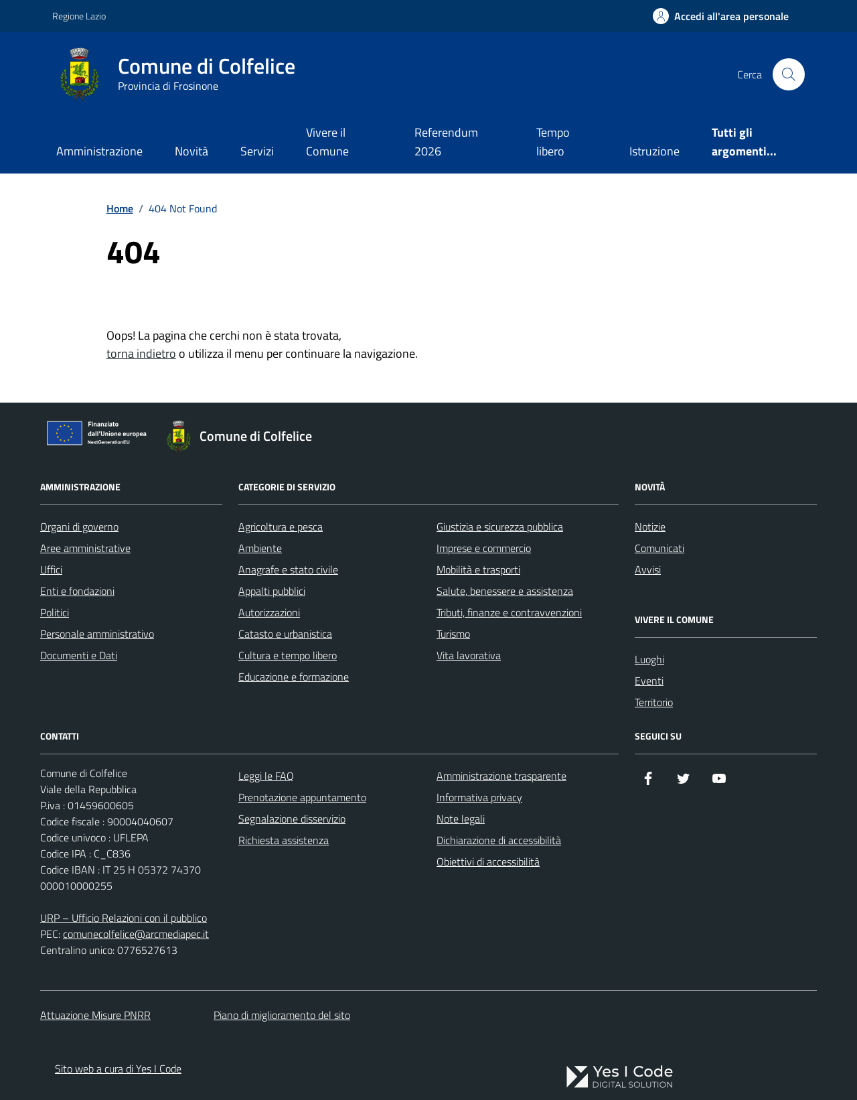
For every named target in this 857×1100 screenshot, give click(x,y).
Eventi (649, 681)
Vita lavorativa (469, 655)
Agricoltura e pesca (280, 527)
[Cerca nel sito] (789, 74)
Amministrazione (99, 151)
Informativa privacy (479, 797)
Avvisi (648, 569)
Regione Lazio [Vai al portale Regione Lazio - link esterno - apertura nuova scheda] (79, 16)
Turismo (453, 634)
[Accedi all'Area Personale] (721, 16)
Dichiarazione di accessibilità (499, 840)
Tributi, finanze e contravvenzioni (509, 612)
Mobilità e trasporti (478, 569)
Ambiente (260, 548)
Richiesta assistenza (283, 840)
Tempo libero (553, 141)
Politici (54, 612)
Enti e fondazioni (77, 591)
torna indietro (141, 353)
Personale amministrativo (97, 634)
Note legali (461, 819)
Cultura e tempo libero (287, 655)
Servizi (257, 151)
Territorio (654, 702)
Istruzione (654, 151)
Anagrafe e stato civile (288, 569)
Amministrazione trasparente (501, 776)
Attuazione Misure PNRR (95, 1015)
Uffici (51, 569)
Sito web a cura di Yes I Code (118, 1068)
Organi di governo (79, 527)
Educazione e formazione (293, 677)
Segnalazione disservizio (291, 819)
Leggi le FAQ (266, 776)
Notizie (650, 527)
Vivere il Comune (327, 141)
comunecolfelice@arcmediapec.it (136, 934)
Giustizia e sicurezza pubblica (500, 527)
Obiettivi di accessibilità (488, 861)
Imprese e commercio (484, 548)
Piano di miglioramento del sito (282, 1015)
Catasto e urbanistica (285, 634)
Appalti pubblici (271, 591)
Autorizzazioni (269, 612)
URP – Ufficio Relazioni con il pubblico (123, 918)
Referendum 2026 (446, 141)
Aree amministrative (85, 548)
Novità (191, 151)
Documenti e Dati (78, 655)
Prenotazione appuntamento (302, 797)
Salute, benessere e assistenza (505, 591)
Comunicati (659, 548)
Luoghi (649, 659)
